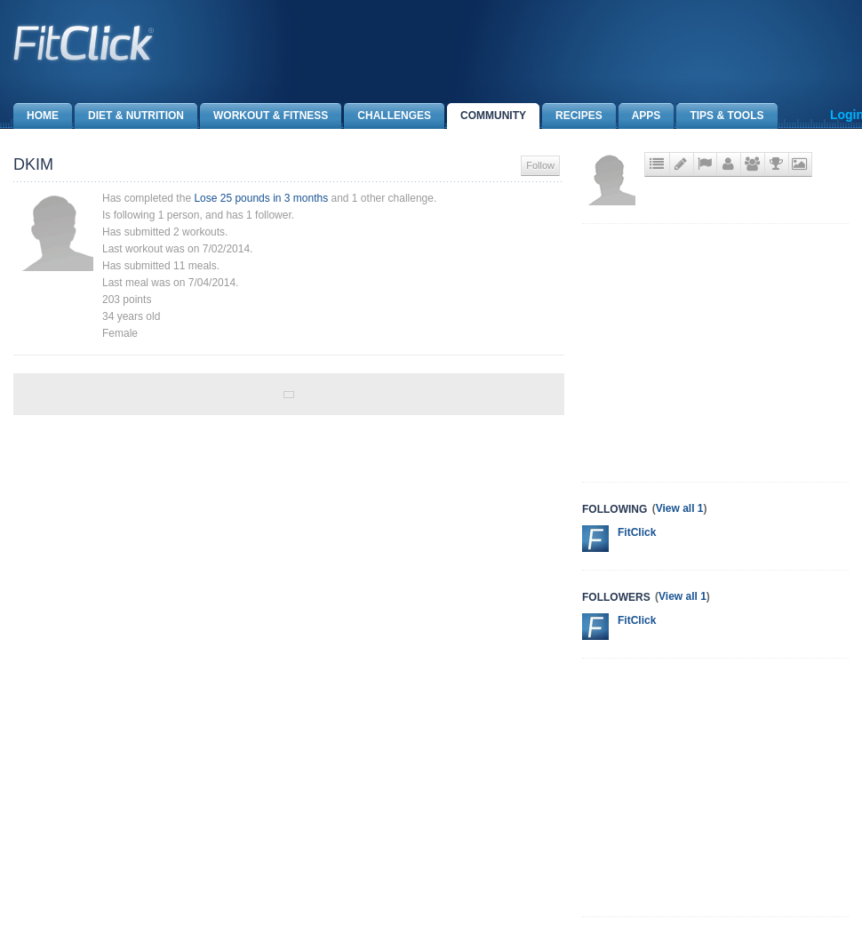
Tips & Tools (719, 116)
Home (36, 116)
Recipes (572, 116)
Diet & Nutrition (129, 116)
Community (486, 116)
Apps (640, 116)
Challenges (387, 116)
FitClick (637, 532)
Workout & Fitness (264, 116)
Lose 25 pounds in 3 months (261, 198)
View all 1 (680, 508)
